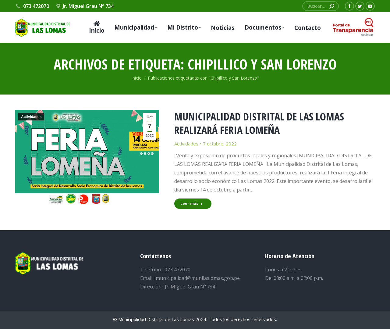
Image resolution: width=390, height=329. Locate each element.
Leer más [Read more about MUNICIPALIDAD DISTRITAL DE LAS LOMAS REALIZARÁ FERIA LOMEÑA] (191, 203)
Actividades (31, 117)
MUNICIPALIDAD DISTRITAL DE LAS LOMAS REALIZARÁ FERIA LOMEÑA (259, 123)
